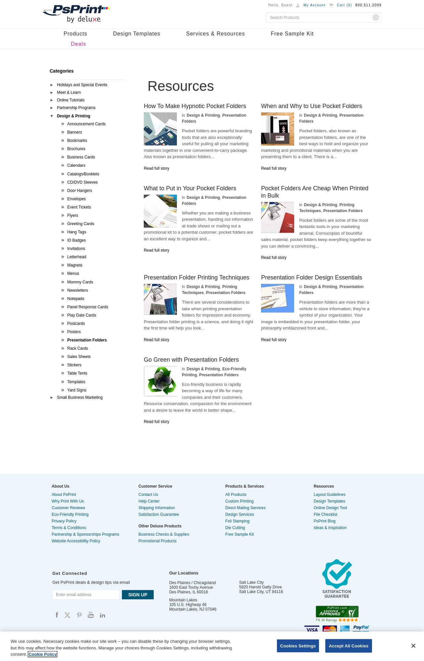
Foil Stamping (237, 521)
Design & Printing (73, 116)
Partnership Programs (76, 107)
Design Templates (136, 33)
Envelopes (76, 199)
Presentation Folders (87, 340)
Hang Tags (76, 232)
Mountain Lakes (183, 600)
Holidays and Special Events (82, 85)
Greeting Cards (80, 223)
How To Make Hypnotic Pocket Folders (195, 106)
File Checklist (325, 514)
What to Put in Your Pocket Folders (190, 188)
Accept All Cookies (349, 645)
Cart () (344, 5)
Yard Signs (76, 390)
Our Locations (183, 573)
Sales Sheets (79, 356)
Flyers (72, 215)
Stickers (74, 365)
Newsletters (77, 290)
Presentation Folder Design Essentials (311, 277)
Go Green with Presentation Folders (191, 359)
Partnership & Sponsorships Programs (85, 534)
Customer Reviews (68, 508)
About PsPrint (64, 494)
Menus (73, 273)
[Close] (413, 645)
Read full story (156, 168)
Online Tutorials (70, 100)
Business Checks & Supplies (163, 534)
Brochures (76, 149)
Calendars (76, 165)
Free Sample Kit (292, 33)
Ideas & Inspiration (330, 527)
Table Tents (77, 373)
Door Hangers (79, 190)
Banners (74, 132)
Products (75, 33)
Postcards (76, 323)
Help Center (149, 501)
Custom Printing (239, 501)
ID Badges (76, 240)
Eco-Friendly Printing (70, 514)
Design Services (239, 514)
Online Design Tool (330, 508)
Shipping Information (156, 508)
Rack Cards (77, 348)
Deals (78, 44)
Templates (76, 382)
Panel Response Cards (87, 307)
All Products (235, 494)
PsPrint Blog (325, 521)
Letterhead (76, 257)
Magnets (74, 265)
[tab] (87, 85)
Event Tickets (79, 207)
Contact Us (148, 494)
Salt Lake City (251, 582)
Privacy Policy (64, 521)
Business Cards (81, 157)
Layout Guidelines (329, 494)
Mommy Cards (80, 282)
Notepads (75, 298)
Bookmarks (77, 140)
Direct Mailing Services (245, 508)
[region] (212, 646)
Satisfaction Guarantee (158, 514)
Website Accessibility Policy (76, 541)
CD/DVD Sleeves (82, 182)
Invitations (76, 248)
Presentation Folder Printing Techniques (196, 277)
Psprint (57, 614)
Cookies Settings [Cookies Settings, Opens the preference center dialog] (298, 645)
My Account (314, 5)
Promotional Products (157, 541)
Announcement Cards (86, 124)
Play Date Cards (81, 315)
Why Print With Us (68, 501)
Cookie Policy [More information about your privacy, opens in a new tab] (42, 654)
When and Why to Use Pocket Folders (311, 106)
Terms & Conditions (69, 527)
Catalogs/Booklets (83, 174)
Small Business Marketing (80, 397)
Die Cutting (235, 527)
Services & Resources (215, 33)
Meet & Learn (69, 92)
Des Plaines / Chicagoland (192, 582)
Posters (74, 332)
